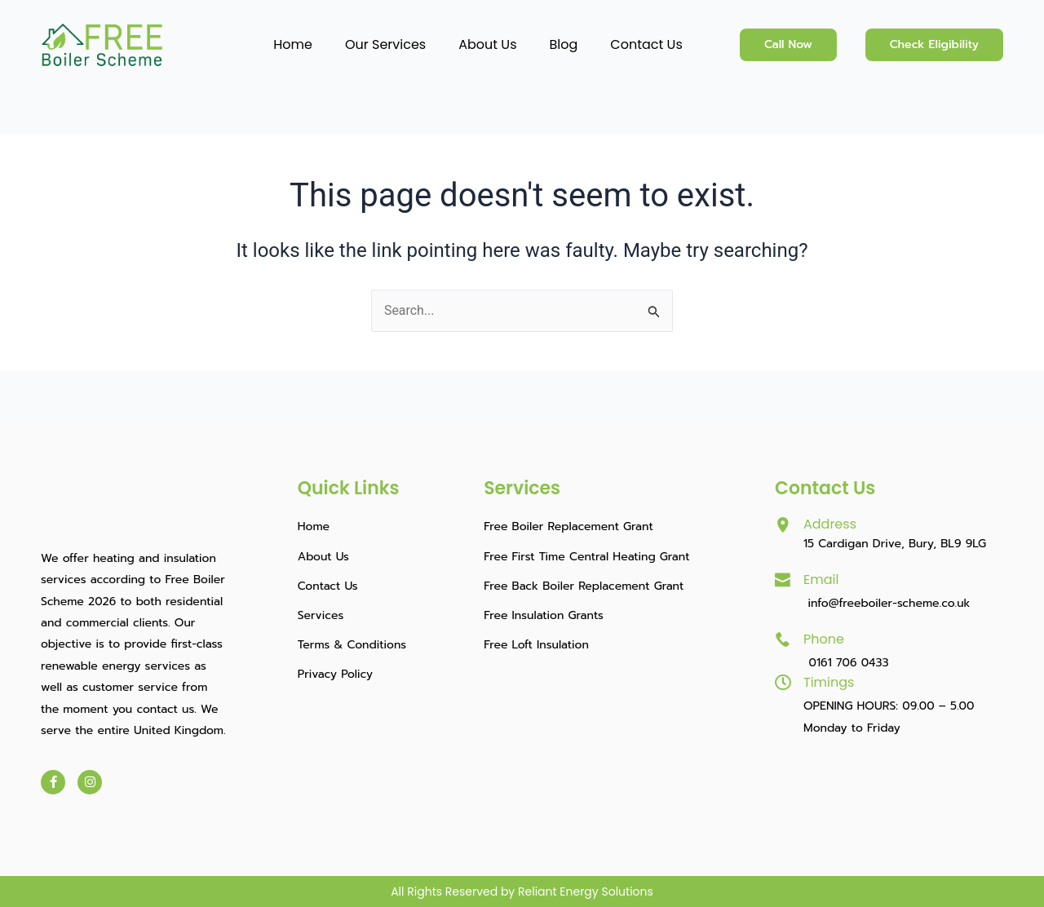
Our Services (385, 44)
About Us (487, 44)
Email (820, 579)
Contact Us (646, 44)
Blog (564, 44)
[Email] (783, 580)
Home (292, 44)
